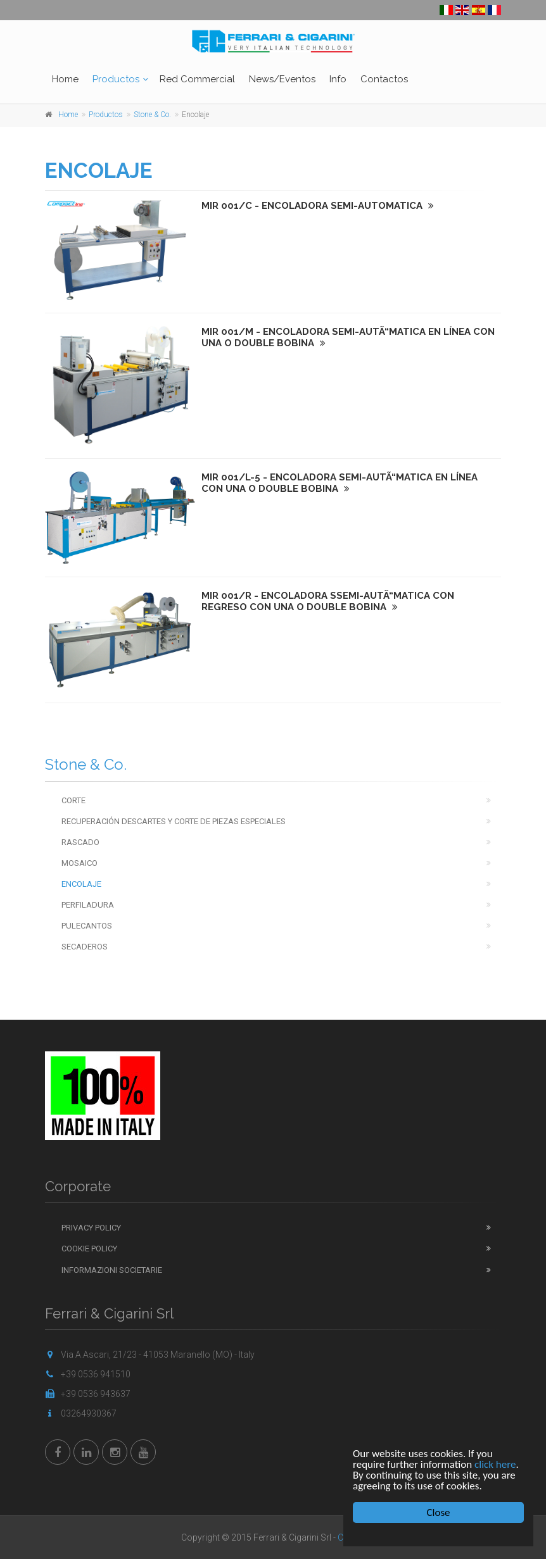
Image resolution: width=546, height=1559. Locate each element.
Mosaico (79, 863)
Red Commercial (197, 79)
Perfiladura (87, 905)
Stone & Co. (152, 114)
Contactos (384, 79)
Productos (115, 79)
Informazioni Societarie (111, 1270)
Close (438, 1512)
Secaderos (84, 946)
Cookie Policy (89, 1248)
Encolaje (81, 884)
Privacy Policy (91, 1227)
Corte (73, 800)
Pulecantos (86, 925)
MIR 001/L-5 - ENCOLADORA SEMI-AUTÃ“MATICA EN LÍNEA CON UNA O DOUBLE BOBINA (339, 483)
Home (65, 79)
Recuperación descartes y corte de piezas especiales (173, 821)
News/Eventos (282, 79)
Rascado (80, 842)
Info (337, 79)
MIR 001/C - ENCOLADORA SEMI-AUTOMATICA (317, 205)
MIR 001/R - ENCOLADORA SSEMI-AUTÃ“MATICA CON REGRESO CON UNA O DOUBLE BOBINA (327, 601)
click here (495, 1464)
